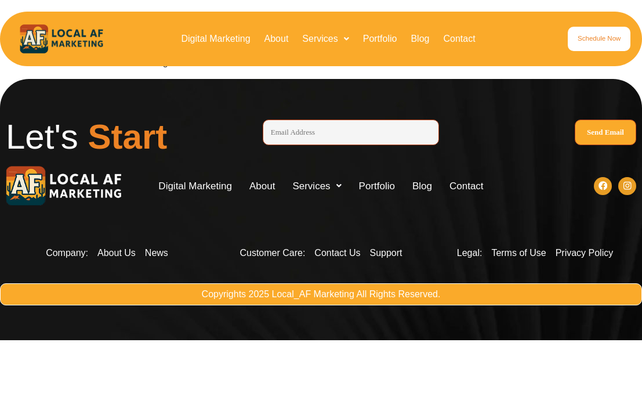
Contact (459, 39)
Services (325, 39)
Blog (420, 39)
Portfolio (380, 39)
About (276, 39)
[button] (325, 39)
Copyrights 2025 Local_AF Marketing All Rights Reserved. (321, 296)
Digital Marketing (215, 39)
